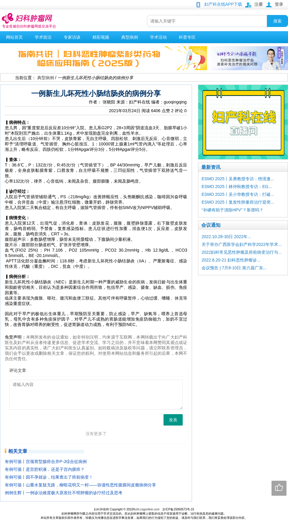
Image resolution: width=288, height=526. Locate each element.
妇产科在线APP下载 (223, 4)
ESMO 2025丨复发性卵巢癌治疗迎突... (238, 202)
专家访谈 (72, 37)
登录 (279, 4)
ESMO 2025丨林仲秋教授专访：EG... (237, 186)
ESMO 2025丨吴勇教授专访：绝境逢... (238, 178)
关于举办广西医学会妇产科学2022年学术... (242, 244)
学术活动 (158, 37)
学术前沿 (43, 37)
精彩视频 (100, 37)
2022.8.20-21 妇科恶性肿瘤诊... (231, 260)
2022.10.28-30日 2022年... (226, 236)
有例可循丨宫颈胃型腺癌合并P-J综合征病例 (46, 461)
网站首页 (14, 37)
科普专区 (187, 37)
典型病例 (129, 37)
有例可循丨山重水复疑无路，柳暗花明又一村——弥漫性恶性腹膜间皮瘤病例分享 (80, 485)
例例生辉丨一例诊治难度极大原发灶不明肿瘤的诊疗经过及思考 (63, 492)
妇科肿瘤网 (101, 509)
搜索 (277, 21)
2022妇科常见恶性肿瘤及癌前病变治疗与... (242, 252)
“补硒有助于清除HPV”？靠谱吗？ (232, 210)
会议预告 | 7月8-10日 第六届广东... (234, 267)
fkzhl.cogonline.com (146, 509)
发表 (173, 419)
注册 (258, 4)
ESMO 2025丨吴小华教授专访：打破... (238, 194)
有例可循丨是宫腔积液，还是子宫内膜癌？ (45, 469)
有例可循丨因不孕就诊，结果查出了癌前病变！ (49, 477)
